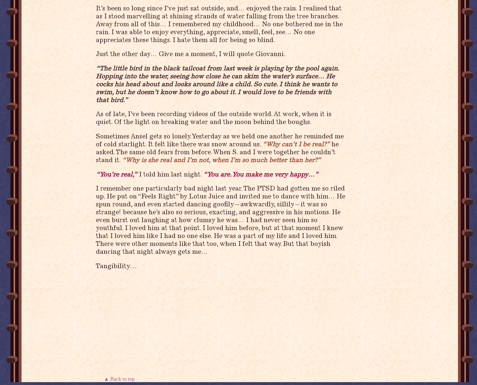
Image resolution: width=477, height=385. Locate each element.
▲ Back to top (120, 379)
